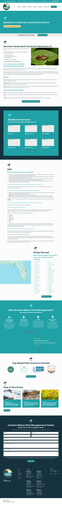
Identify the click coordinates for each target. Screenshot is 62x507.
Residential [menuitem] (24, 6)
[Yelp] (57, 484)
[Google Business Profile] (53, 482)
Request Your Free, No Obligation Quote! (12, 26)
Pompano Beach (51, 275)
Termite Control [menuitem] (47, 6)
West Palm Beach (51, 291)
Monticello (50, 267)
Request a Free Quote (46, 296)
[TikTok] (57, 482)
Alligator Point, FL (38, 261)
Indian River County (38, 286)
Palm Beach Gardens (51, 271)
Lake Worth (37, 288)
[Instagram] (50, 484)
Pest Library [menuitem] (40, 6)
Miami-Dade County (51, 264)
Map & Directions (29, 488)
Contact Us (54, 6)
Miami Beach (50, 263)
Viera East (50, 286)
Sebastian (50, 279)
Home (19, 1)
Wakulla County (50, 288)
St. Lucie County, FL (51, 282)
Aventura (23, 69)
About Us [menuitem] (19, 6)
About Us (19, 484)
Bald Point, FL (37, 264)
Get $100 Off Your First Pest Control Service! (31, 101)
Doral (36, 275)
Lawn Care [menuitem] (35, 6)
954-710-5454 (28, 494)
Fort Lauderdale (37, 278)
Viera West (50, 287)
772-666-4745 (39, 494)
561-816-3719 (39, 484)
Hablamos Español (44, 1)
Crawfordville (37, 272)
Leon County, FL (37, 290)
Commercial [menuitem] (29, 6)
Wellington (50, 290)
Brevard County (37, 268)
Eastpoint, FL (37, 276)
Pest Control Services (31, 151)
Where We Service (32, 1)
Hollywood (36, 283)
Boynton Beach (37, 267)
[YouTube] (55, 482)
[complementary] (56, 502)
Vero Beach (50, 284)
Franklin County (37, 280)
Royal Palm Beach (51, 278)
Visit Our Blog (6, 421)
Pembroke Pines (50, 272)
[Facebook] (50, 482)
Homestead (37, 284)
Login (49, 1)
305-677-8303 (39, 503)
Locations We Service (42, 35)
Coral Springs (37, 271)
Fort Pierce (36, 279)
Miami (49, 261)
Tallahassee (50, 283)
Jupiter (36, 287)
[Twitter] (53, 484)
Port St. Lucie (50, 276)
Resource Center (24, 1)
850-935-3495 (28, 503)
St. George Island (51, 280)
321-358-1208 (28, 484)
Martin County (37, 291)
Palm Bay (49, 268)
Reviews (37, 1)
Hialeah (36, 282)
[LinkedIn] (55, 484)
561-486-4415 (55, 1)
